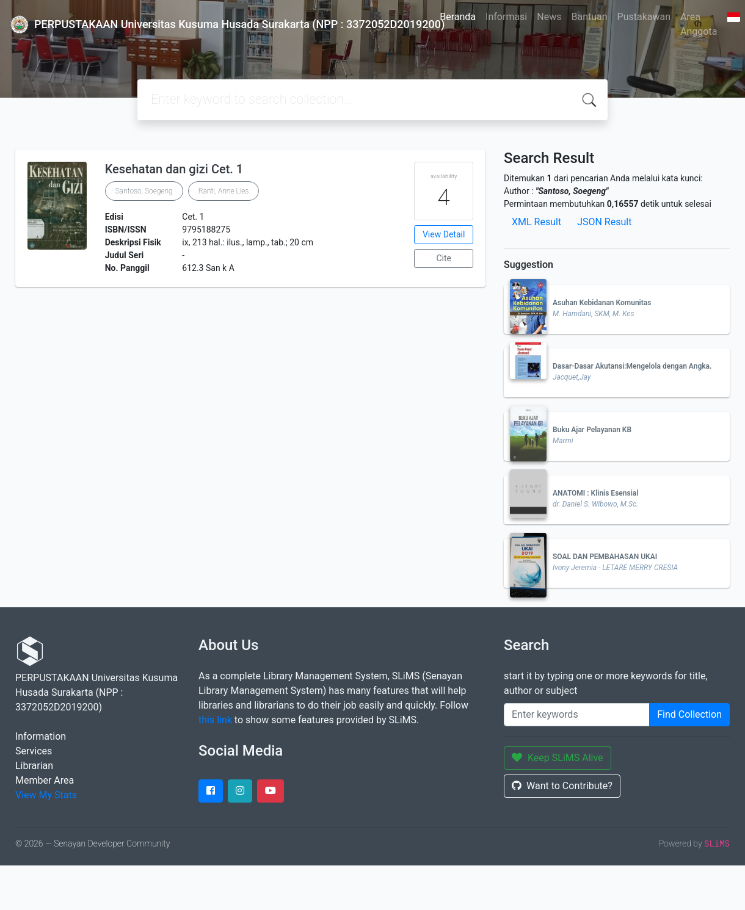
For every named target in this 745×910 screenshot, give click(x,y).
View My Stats (46, 795)
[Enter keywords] (577, 714)
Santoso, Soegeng (144, 191)
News (549, 17)
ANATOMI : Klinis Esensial (595, 493)
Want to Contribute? (562, 786)
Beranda (458, 17)
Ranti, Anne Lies (223, 191)
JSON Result (604, 222)
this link (215, 720)
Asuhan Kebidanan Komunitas (602, 302)
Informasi (506, 17)
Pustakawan (643, 17)
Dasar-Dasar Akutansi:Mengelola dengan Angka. (632, 366)
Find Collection (689, 714)
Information (40, 736)
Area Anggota (698, 24)
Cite (443, 258)
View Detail (444, 234)
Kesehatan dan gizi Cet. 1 (174, 169)
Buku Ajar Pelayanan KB (592, 429)
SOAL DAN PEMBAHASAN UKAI (605, 556)
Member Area (44, 780)
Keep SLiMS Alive (557, 758)
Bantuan (589, 17)
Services (33, 751)
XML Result (536, 222)
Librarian (34, 765)
